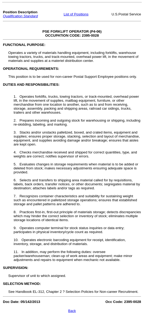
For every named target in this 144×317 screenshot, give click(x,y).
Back (72, 311)
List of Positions (76, 14)
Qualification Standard (20, 16)
